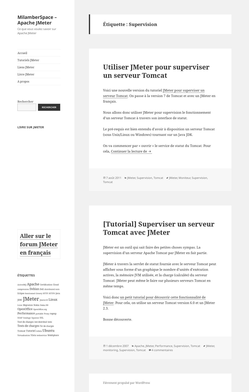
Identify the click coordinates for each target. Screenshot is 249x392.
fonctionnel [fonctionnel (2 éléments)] (30, 293)
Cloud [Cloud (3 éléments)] (56, 284)
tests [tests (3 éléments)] (50, 321)
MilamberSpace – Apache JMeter (37, 20)
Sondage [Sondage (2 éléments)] (27, 318)
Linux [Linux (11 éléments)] (53, 299)
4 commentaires (162, 350)
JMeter (131, 178)
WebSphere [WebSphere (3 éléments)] (53, 335)
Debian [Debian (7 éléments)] (34, 289)
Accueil (22, 53)
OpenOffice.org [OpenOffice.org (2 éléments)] (40, 309)
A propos (23, 81)
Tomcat (158, 178)
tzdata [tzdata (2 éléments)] (39, 331)
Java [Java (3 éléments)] (58, 293)
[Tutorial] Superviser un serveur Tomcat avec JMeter (158, 228)
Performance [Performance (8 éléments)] (26, 313)
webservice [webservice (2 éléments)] (42, 335)
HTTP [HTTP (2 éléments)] (45, 293)
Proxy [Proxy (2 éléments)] (46, 313)
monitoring (110, 350)
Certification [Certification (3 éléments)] (46, 284)
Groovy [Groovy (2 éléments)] (39, 293)
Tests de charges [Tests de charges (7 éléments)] (28, 326)
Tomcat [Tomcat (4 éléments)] (21, 330)
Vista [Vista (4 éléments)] (33, 335)
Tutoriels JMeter (28, 60)
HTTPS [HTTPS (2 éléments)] (52, 293)
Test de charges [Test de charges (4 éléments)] (25, 321)
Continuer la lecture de (131, 151)
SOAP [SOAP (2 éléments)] (19, 318)
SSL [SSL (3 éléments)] (41, 317)
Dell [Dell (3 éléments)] (42, 289)
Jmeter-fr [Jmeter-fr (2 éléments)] (44, 300)
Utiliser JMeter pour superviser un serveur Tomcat (156, 71)
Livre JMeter (25, 74)
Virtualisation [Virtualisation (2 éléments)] (23, 335)
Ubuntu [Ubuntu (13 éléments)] (48, 330)
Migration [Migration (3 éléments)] (28, 305)
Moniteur (184, 178)
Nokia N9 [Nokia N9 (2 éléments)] (44, 305)
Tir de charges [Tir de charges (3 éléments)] (47, 326)
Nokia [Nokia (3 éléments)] (36, 305)
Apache (139, 346)
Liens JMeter (25, 67)
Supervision (144, 178)
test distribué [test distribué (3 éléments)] (40, 321)
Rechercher (25, 101)
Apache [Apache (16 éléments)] (33, 284)
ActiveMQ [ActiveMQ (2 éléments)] (21, 285)
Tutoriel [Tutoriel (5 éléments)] (30, 330)
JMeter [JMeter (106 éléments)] (31, 298)
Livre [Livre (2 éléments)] (19, 305)
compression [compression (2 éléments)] (23, 289)
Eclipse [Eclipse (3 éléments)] (20, 293)
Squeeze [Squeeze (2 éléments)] (35, 318)
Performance (163, 346)
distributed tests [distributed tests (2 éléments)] (51, 289)
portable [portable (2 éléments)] (39, 313)
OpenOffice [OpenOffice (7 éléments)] (25, 309)
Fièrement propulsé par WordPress (126, 383)
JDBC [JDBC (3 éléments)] (19, 299)
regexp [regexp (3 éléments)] (53, 313)
